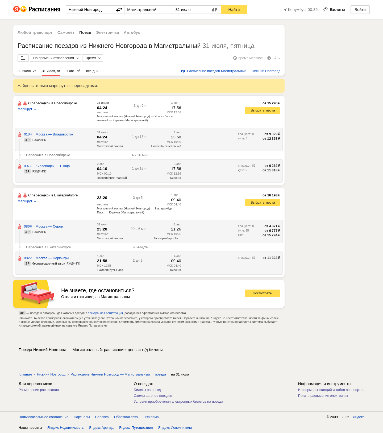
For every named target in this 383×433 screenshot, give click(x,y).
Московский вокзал (110, 146)
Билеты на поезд (147, 390)
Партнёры (82, 417)
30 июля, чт (27, 71)
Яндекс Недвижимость (65, 428)
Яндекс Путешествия (136, 428)
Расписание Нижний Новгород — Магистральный (110, 374)
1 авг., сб (73, 71)
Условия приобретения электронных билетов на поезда (178, 401)
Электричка (107, 32)
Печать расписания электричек (323, 396)
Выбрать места (263, 110)
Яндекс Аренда (101, 428)
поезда (160, 374)
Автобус (132, 32)
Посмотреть (262, 293)
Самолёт (65, 32)
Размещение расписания (39, 390)
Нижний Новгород (51, 374)
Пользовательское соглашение (43, 417)
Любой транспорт (35, 32)
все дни (92, 71)
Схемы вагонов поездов (153, 396)
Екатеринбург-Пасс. (110, 269)
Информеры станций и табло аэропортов (331, 390)
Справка (102, 417)
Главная (25, 374)
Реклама (152, 417)
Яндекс (358, 417)
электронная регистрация (105, 313)
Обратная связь (127, 417)
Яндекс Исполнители (175, 428)
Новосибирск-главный (112, 177)
